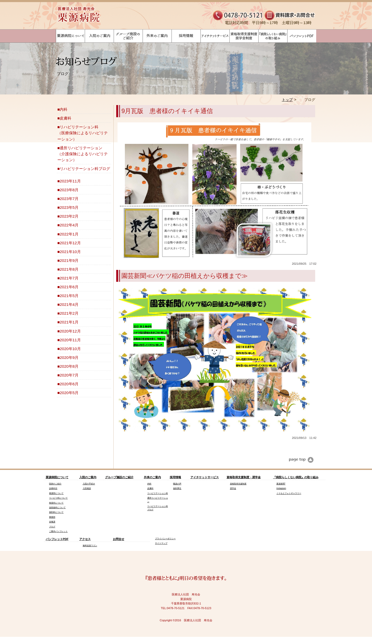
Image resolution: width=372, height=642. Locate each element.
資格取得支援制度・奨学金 (244, 477)
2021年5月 (69, 295)
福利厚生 (177, 488)
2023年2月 (69, 216)
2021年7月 (69, 278)
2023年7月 (69, 198)
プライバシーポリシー (165, 538)
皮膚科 (65, 118)
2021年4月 (69, 304)
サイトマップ (161, 543)
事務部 (52, 517)
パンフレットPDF (57, 539)
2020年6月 (69, 384)
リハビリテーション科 (157, 493)
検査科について (56, 502)
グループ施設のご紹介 (119, 477)
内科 (63, 109)
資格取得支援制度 (238, 483)
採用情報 (175, 477)
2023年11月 (70, 181)
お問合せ (118, 539)
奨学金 (233, 488)
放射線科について (57, 507)
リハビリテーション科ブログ (85, 168)
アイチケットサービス (204, 477)
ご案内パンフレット (58, 531)
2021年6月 (69, 287)
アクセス (85, 539)
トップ (287, 100)
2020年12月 (70, 331)
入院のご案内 (87, 477)
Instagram (281, 488)
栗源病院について (57, 477)
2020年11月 (70, 340)
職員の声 (177, 483)
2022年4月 (69, 225)
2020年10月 (70, 348)
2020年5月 (69, 392)
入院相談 (87, 488)
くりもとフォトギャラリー (288, 493)
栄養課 (52, 521)
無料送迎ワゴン (90, 545)
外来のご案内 (152, 477)
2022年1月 (69, 234)
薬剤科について (56, 512)
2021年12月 (70, 243)
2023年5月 (69, 207)
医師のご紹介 (55, 483)
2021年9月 (69, 260)
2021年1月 (69, 322)
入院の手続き (89, 483)
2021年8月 (69, 269)
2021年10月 (70, 251)
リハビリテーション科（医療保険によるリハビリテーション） (82, 133)
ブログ (52, 526)
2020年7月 (69, 375)
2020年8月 (69, 366)
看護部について (56, 493)
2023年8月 (69, 190)
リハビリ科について (58, 498)
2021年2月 (69, 313)
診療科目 (53, 488)
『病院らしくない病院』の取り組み (296, 477)
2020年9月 (69, 357)
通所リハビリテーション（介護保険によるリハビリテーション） (82, 154)
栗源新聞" (280, 483)
